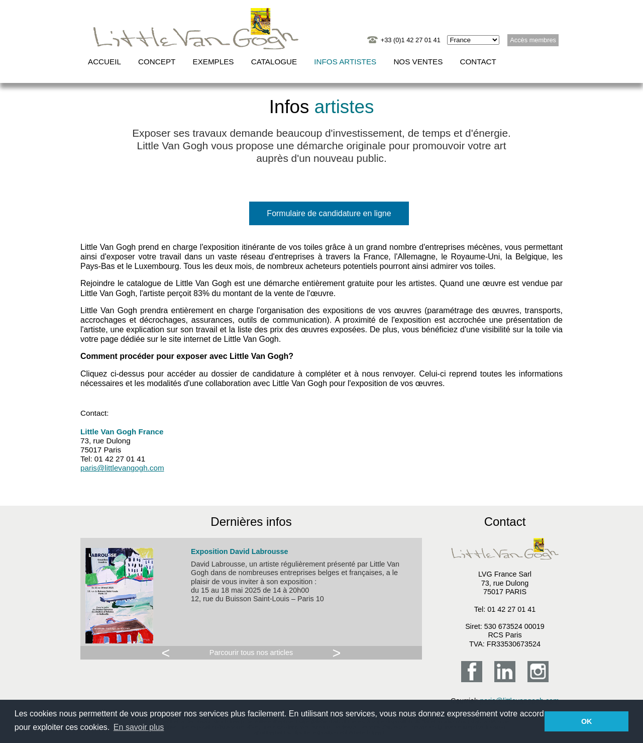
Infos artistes (345, 61)
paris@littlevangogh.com (122, 467)
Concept (156, 61)
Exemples (213, 61)
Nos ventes (418, 61)
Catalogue (274, 61)
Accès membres (533, 40)
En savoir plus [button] (139, 727)
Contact (478, 61)
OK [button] (586, 721)
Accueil (104, 61)
